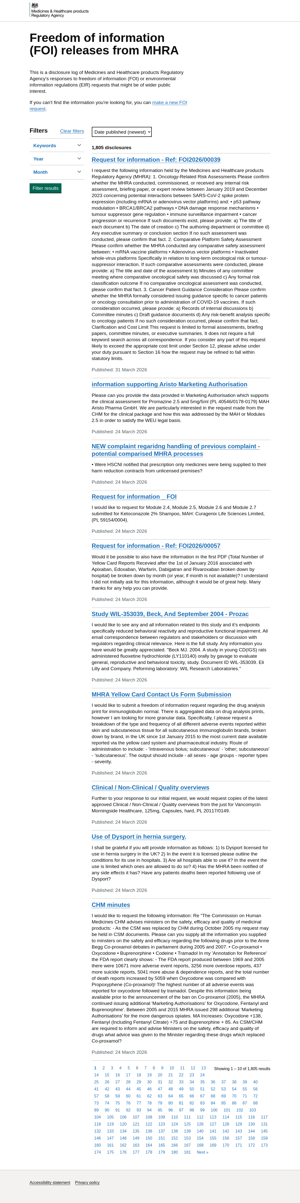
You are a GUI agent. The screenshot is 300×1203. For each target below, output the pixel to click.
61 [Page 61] (139, 1096)
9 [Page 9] (162, 1068)
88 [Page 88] (255, 1103)
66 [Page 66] (192, 1096)
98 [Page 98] (192, 1110)
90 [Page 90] (107, 1110)
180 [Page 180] (174, 1152)
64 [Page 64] (170, 1096)
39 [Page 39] (245, 1082)
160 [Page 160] (97, 1145)
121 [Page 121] (136, 1124)
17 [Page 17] (128, 1075)
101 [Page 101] (226, 1110)
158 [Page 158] (251, 1138)
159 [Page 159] (264, 1138)
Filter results (45, 188)
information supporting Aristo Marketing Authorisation (170, 384)
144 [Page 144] (251, 1131)
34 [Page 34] (192, 1082)
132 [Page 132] (97, 1131)
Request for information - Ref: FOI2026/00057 (156, 545)
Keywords (52, 145)
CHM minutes (111, 904)
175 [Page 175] (110, 1152)
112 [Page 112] (200, 1117)
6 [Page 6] (137, 1068)
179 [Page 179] (161, 1152)
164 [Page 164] (148, 1145)
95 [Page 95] (160, 1110)
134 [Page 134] (123, 1131)
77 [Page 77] (139, 1103)
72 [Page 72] (255, 1096)
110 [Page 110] (174, 1117)
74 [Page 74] (107, 1103)
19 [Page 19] (149, 1075)
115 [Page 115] (238, 1117)
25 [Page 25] (96, 1082)
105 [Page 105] (110, 1117)
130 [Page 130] (251, 1124)
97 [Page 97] (181, 1110)
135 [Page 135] (136, 1131)
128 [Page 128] (225, 1124)
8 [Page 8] (154, 1068)
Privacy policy (87, 1182)
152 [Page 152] (174, 1138)
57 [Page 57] (96, 1096)
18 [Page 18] (139, 1075)
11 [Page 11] (182, 1068)
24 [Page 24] (202, 1075)
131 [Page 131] (264, 1124)
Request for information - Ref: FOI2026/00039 (156, 159)
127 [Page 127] (213, 1124)
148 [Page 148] (123, 1138)
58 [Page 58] (107, 1096)
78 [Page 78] (149, 1103)
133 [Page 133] (110, 1131)
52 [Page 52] (213, 1089)
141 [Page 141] (213, 1131)
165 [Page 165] (161, 1145)
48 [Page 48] (170, 1089)
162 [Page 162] (123, 1145)
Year (46, 158)
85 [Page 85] (223, 1103)
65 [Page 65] (181, 1096)
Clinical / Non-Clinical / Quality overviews (150, 787)
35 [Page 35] (202, 1082)
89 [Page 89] (96, 1110)
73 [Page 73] (96, 1103)
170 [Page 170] (225, 1145)
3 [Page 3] (112, 1068)
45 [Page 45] (139, 1089)
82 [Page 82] (192, 1103)
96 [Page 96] (170, 1110)
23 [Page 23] (192, 1075)
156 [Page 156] (225, 1138)
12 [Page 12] (193, 1068)
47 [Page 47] (160, 1089)
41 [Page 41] (96, 1089)
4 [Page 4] (120, 1068)
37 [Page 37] (223, 1082)
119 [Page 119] (110, 1124)
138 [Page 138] (174, 1131)
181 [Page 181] (187, 1152)
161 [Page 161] (110, 1145)
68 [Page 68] (213, 1096)
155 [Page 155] (213, 1138)
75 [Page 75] (117, 1103)
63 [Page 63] (160, 1096)
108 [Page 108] (148, 1117)
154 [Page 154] (200, 1138)
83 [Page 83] (202, 1103)
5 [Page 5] (129, 1068)
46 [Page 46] (149, 1089)
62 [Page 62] (149, 1096)
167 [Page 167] (187, 1145)
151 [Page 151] (161, 1138)
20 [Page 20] (160, 1075)
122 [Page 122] (148, 1124)
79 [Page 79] (160, 1103)
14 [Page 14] (96, 1075)
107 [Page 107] (136, 1117)
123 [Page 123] (161, 1124)
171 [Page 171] (238, 1145)
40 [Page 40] (255, 1082)
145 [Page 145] (264, 1131)
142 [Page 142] (225, 1131)
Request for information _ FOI (134, 496)
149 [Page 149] (136, 1138)
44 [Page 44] (128, 1089)
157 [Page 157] (238, 1138)
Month (48, 172)
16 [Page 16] (117, 1075)
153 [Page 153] (187, 1138)
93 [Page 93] (139, 1110)
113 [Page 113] (213, 1117)
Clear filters (72, 131)
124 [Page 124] (174, 1124)
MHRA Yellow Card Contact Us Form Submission (161, 694)
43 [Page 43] (117, 1089)
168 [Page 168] (200, 1145)
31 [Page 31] (160, 1082)
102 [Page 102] (240, 1110)
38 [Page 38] (234, 1082)
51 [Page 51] (202, 1089)
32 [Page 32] (170, 1082)
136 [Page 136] (148, 1131)
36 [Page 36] (213, 1082)
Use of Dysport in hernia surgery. (139, 836)
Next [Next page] (202, 1152)
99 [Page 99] (202, 1110)
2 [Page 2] (104, 1068)
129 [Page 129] (238, 1124)
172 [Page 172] (251, 1145)
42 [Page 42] (107, 1089)
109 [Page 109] (161, 1117)
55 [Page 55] (245, 1089)
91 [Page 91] (117, 1110)
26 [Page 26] (107, 1082)
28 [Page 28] (128, 1082)
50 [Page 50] (192, 1089)
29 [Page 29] (139, 1082)
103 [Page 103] (252, 1110)
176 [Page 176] (123, 1152)
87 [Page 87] (245, 1103)
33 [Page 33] (181, 1082)
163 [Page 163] (136, 1145)
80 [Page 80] (170, 1103)
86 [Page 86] (234, 1103)
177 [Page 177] (136, 1152)
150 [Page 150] (148, 1138)
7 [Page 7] (145, 1068)
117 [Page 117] (264, 1117)
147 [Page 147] (110, 1138)
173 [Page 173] (264, 1145)
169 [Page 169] (213, 1145)
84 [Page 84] (213, 1103)
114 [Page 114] (225, 1117)
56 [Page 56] (255, 1089)
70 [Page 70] (234, 1096)
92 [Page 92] (128, 1110)
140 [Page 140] (200, 1131)
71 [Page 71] (245, 1096)
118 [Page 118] (97, 1124)
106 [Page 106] (123, 1117)
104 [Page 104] (97, 1117)
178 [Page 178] (148, 1152)
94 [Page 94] (149, 1110)
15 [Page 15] (107, 1075)
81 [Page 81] (181, 1103)
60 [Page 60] (128, 1096)
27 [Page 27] (117, 1082)
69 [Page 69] (223, 1096)
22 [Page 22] (181, 1075)
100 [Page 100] (214, 1110)
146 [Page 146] (97, 1138)
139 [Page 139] (187, 1131)
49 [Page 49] (181, 1089)
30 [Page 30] (149, 1082)
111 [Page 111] (187, 1117)
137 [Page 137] (161, 1131)
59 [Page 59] (117, 1096)
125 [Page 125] (187, 1124)
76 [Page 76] (128, 1103)
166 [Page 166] (174, 1145)
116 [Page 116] (251, 1117)
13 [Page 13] (203, 1068)
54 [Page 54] (234, 1089)
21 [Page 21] (170, 1075)
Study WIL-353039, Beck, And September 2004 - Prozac (170, 614)
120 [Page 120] (123, 1124)
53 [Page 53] (223, 1089)
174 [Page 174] (97, 1152)
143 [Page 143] (238, 1131)
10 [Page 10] (172, 1068)
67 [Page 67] (202, 1096)
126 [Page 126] (200, 1124)
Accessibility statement (50, 1182)
